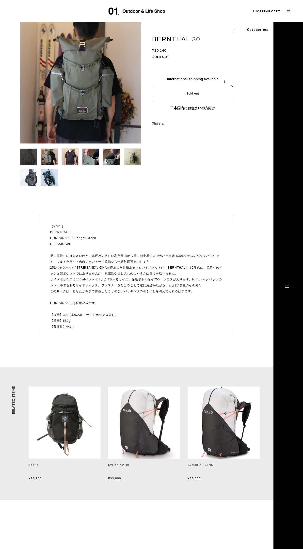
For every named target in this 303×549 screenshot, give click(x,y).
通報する (158, 124)
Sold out (192, 93)
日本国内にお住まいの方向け (192, 108)
